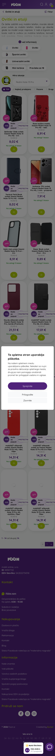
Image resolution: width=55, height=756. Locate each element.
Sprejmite (27, 386)
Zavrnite (27, 400)
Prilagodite (27, 394)
